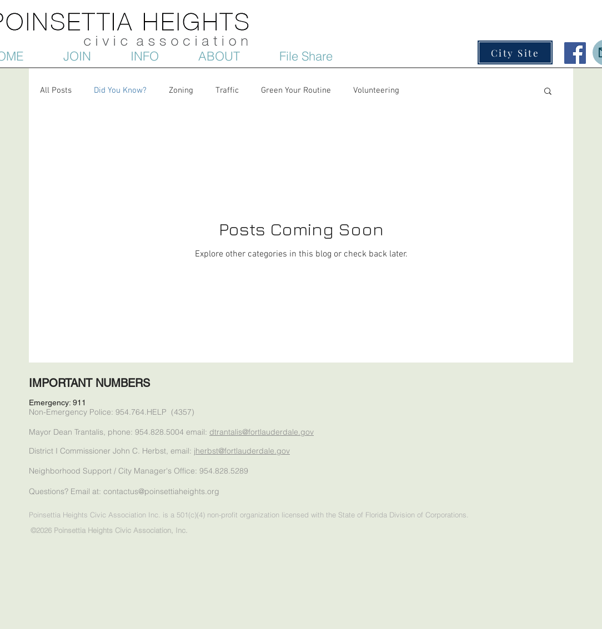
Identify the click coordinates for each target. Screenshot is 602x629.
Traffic (227, 90)
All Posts (56, 90)
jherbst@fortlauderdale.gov (242, 451)
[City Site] (515, 52)
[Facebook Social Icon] (575, 53)
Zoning (181, 90)
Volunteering (376, 90)
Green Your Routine (296, 90)
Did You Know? (120, 90)
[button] (159, 56)
